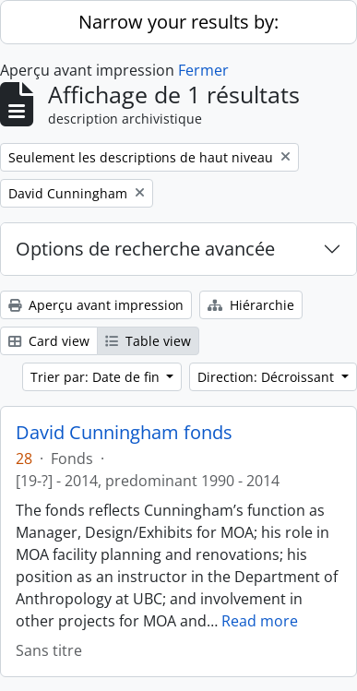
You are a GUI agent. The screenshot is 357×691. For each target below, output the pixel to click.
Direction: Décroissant (267, 377)
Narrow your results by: (178, 21)
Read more (259, 621)
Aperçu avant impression (96, 305)
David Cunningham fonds (124, 433)
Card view (48, 341)
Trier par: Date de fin (96, 377)
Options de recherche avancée (145, 248)
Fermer (203, 70)
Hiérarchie (251, 305)
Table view (148, 341)
